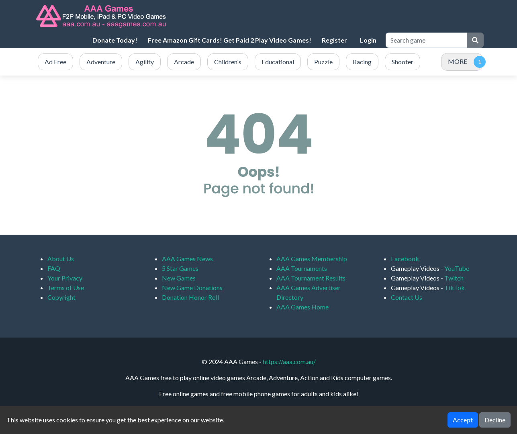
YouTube (456, 268)
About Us (60, 258)
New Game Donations (192, 287)
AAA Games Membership (311, 258)
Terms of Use (65, 287)
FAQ (53, 268)
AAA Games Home (302, 307)
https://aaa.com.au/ (289, 361)
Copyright (61, 297)
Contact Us (406, 297)
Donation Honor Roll (190, 297)
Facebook (405, 258)
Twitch (454, 278)
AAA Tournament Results (310, 278)
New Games (179, 278)
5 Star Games (180, 268)
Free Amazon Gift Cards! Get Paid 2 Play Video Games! (229, 40)
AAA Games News (187, 258)
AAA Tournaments (301, 268)
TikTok (454, 287)
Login (368, 40)
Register (334, 40)
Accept (463, 420)
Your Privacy (64, 278)
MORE (457, 61)
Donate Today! (114, 40)
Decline (494, 420)
